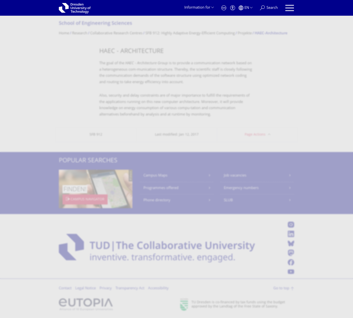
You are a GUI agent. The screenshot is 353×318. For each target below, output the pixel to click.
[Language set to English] (245, 8)
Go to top (281, 288)
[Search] (269, 8)
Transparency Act (129, 288)
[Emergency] (224, 8)
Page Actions (255, 134)
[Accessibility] (232, 8)
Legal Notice (85, 288)
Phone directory (156, 200)
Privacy (106, 288)
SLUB (228, 200)
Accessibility (158, 288)
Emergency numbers (241, 188)
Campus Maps (155, 176)
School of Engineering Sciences (95, 23)
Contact (65, 288)
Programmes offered (160, 188)
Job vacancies (235, 176)
